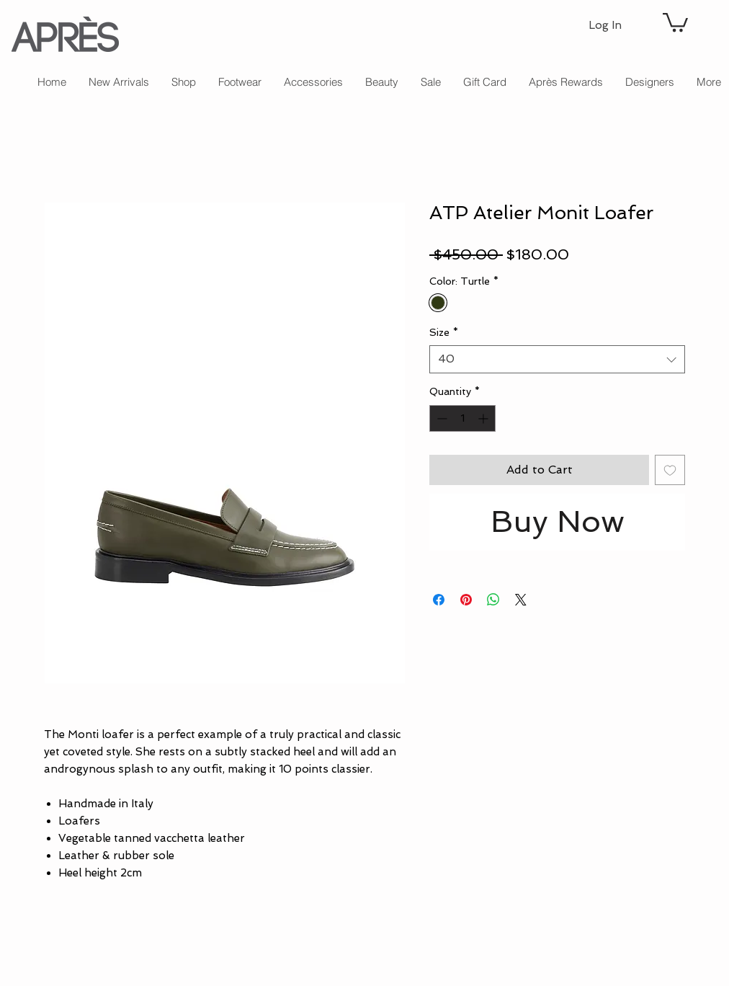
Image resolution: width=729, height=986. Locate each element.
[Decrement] (440, 418)
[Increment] (484, 418)
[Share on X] (520, 599)
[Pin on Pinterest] (466, 599)
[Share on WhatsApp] (493, 599)
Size (443, 332)
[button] (675, 21)
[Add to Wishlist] (670, 470)
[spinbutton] (462, 418)
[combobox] (557, 359)
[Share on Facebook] (438, 599)
